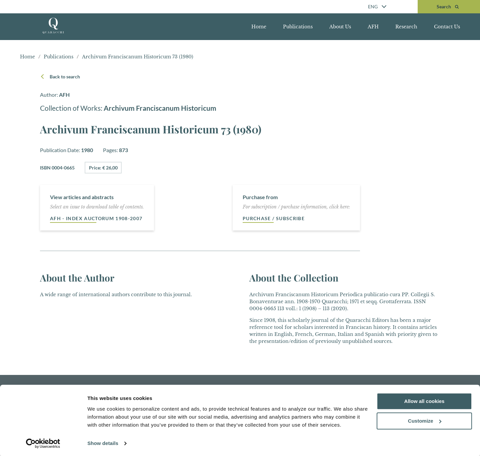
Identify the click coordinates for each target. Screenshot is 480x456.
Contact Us (447, 27)
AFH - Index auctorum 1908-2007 (96, 218)
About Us (340, 27)
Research (406, 27)
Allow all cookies (424, 401)
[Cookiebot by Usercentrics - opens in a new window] (43, 443)
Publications (298, 27)
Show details (102, 443)
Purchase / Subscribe (274, 218)
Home (258, 27)
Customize (424, 420)
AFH (373, 27)
